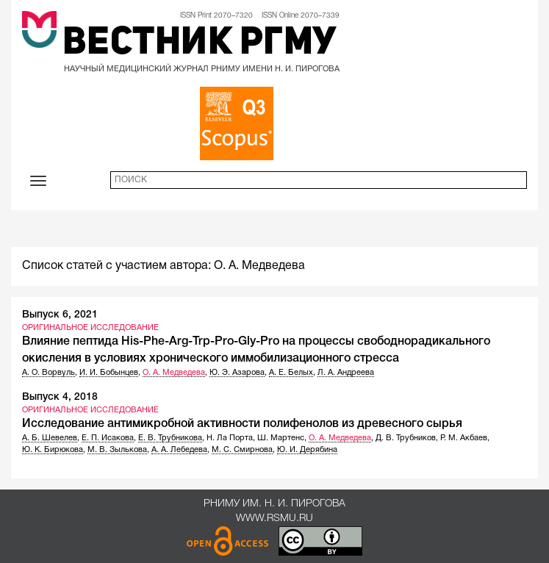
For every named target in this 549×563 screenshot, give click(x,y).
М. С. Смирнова (242, 449)
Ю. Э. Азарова (237, 372)
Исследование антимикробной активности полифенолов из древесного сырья (242, 424)
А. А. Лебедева (179, 449)
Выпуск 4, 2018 (60, 397)
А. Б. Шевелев (49, 438)
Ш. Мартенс (280, 438)
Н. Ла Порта (230, 438)
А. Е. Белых (291, 372)
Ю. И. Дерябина (307, 449)
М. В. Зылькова (117, 449)
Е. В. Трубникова (170, 438)
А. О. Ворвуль (48, 372)
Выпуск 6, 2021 (60, 315)
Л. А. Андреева (345, 372)
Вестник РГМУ (199, 44)
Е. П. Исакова (108, 438)
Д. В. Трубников (406, 438)
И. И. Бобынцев (108, 372)
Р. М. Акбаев (463, 438)
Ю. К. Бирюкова (52, 449)
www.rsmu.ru (274, 518)
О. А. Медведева (174, 372)
